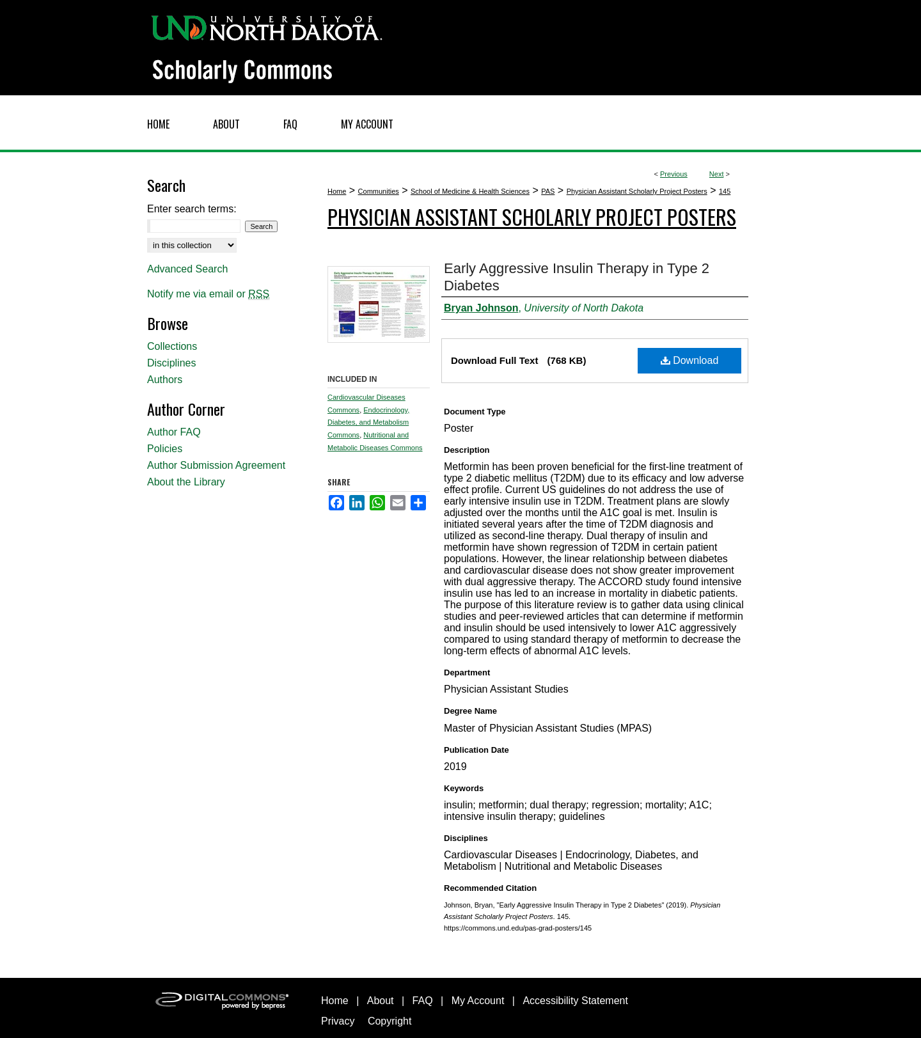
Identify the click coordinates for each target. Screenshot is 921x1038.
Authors (164, 379)
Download (690, 360)
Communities (378, 191)
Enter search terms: (192, 208)
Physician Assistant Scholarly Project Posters (637, 191)
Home (336, 191)
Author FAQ (174, 432)
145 (724, 191)
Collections (172, 346)
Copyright (389, 1021)
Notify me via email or (208, 294)
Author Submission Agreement (216, 465)
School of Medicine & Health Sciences (470, 191)
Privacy (337, 1021)
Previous (674, 174)
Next (716, 174)
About (380, 1000)
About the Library (186, 481)
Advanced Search (187, 268)
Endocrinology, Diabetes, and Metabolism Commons (368, 422)
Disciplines (171, 363)
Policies (164, 448)
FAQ (423, 1000)
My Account (478, 1000)
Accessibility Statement (575, 1000)
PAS (548, 191)
